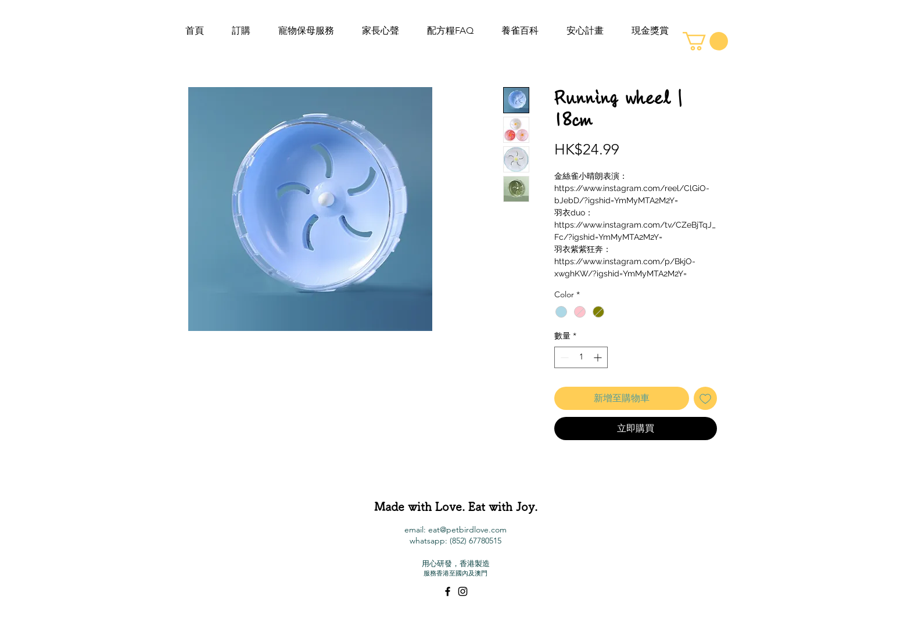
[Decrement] (563, 357)
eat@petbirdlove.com (467, 529)
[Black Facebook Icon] (448, 591)
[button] (705, 41)
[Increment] (598, 357)
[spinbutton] (581, 357)
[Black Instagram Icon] (463, 591)
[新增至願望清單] (705, 398)
